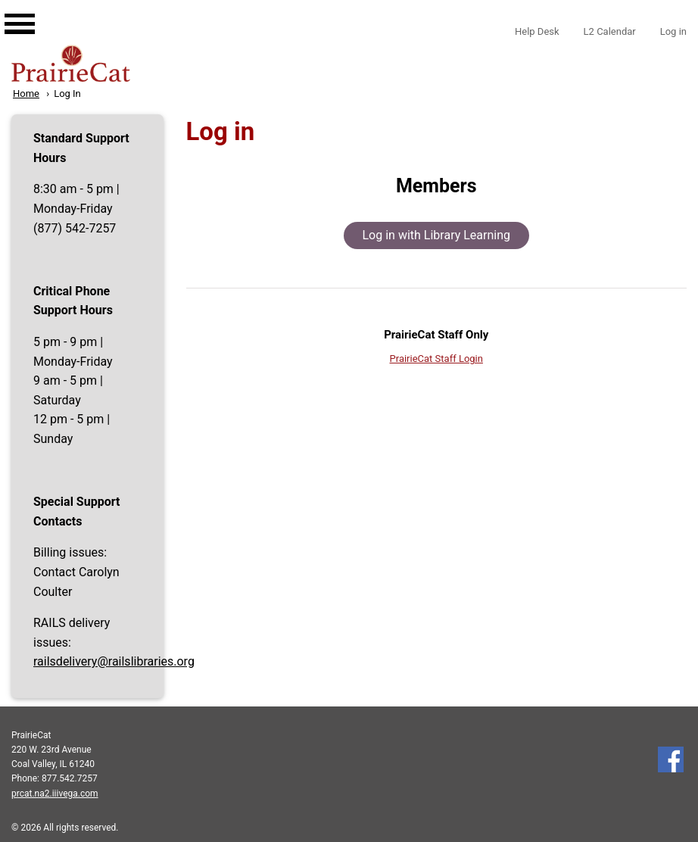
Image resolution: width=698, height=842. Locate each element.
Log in (673, 31)
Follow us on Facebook (670, 759)
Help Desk (537, 31)
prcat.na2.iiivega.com (54, 793)
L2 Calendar (610, 31)
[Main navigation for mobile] (7, 10)
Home (26, 93)
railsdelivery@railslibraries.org (114, 661)
